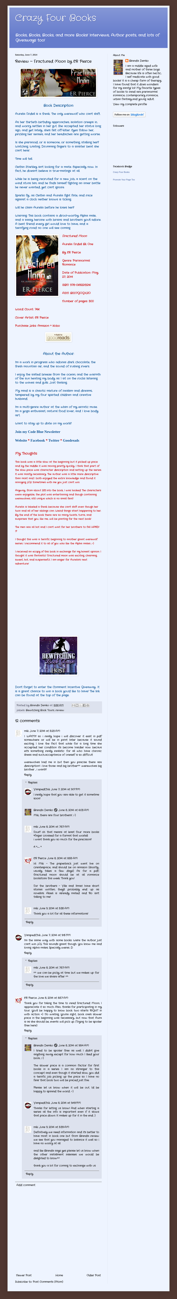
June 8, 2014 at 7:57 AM (54, 827)
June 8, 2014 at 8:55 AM (62, 858)
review (60, 710)
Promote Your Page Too (124, 180)
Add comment (25, 1185)
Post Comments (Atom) (48, 1282)
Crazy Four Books (55, 18)
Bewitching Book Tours (40, 710)
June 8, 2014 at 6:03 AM (74, 810)
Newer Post (23, 1275)
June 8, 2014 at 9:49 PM (66, 1103)
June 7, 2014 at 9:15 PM (56, 935)
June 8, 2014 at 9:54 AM (74, 1045)
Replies (32, 783)
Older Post (94, 1275)
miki (26, 731)
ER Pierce (40, 858)
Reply (27, 775)
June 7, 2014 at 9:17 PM (65, 789)
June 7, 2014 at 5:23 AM (45, 731)
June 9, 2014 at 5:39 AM (54, 1127)
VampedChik (42, 789)
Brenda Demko (43, 810)
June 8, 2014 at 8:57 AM (53, 998)
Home (59, 1275)
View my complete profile (130, 104)
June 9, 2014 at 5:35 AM (54, 908)
